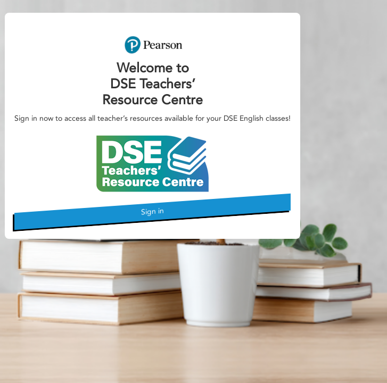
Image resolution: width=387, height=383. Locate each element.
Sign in (152, 211)
